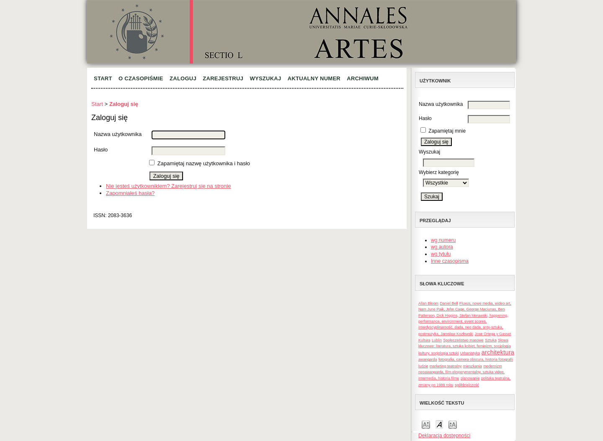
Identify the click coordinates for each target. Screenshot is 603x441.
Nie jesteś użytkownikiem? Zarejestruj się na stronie (168, 186)
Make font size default (439, 424)
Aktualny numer (314, 78)
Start (103, 78)
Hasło (425, 118)
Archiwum (363, 78)
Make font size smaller (426, 424)
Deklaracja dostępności (444, 435)
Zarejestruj (223, 78)
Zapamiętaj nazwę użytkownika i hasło (203, 163)
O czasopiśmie (141, 78)
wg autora (442, 247)
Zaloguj (183, 78)
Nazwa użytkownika (441, 104)
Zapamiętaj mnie (447, 131)
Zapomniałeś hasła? (130, 193)
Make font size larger (452, 424)
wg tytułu (441, 254)
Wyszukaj (265, 78)
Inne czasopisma (450, 261)
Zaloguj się (123, 104)
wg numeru (443, 240)
